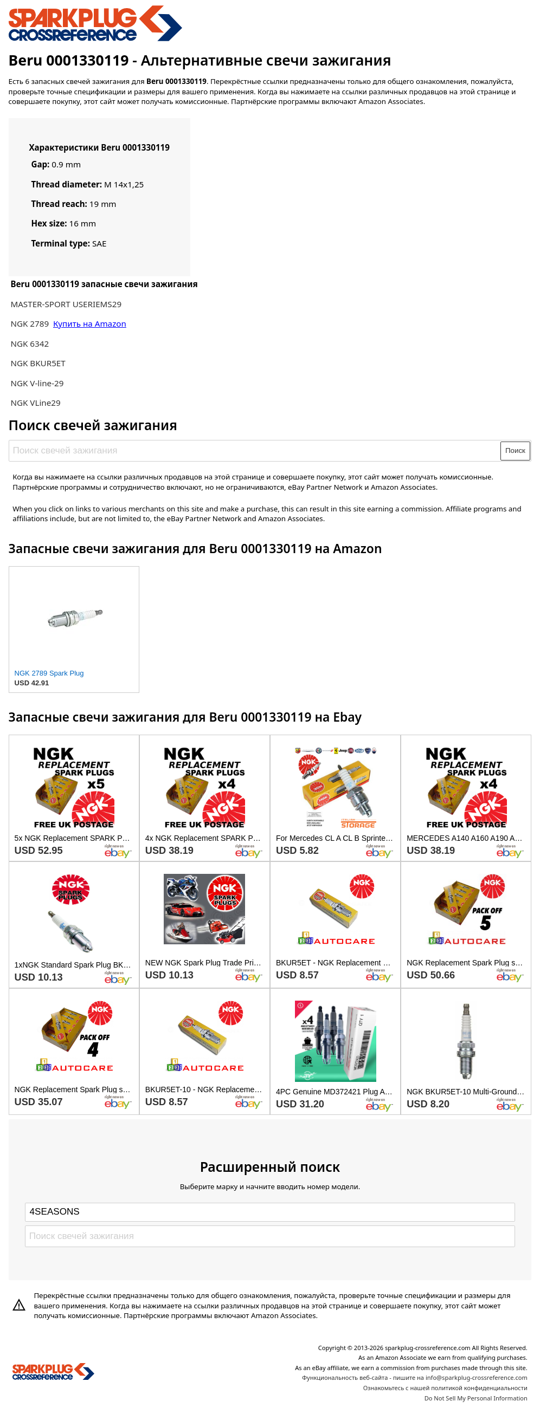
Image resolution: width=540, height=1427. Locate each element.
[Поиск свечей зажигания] (255, 451)
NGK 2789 (30, 323)
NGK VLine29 (35, 402)
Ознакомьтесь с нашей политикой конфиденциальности (445, 1388)
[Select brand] (270, 1212)
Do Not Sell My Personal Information (476, 1398)
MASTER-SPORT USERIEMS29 (65, 304)
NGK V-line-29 (36, 383)
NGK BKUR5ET (37, 363)
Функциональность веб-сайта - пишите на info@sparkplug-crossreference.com (415, 1377)
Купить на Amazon (89, 323)
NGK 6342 (29, 343)
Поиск (515, 450)
